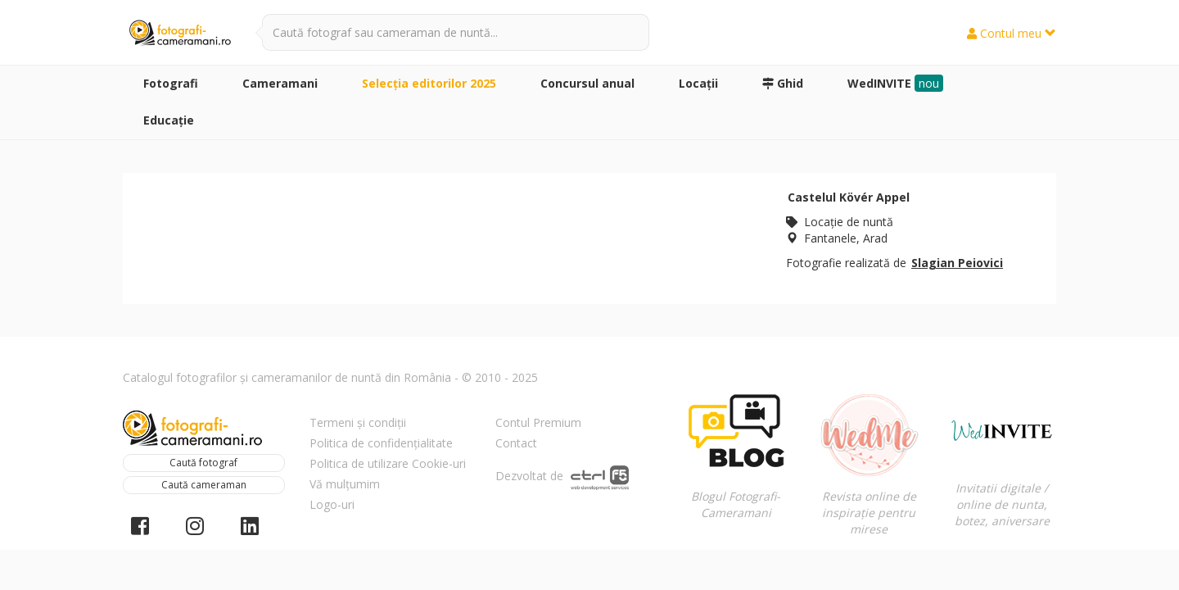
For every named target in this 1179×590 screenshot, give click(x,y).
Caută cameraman (203, 485)
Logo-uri (332, 504)
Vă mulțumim (344, 484)
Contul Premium (538, 422)
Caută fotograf (203, 463)
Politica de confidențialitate (381, 443)
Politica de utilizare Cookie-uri (387, 463)
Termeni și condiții (357, 422)
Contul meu (1011, 33)
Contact (516, 443)
